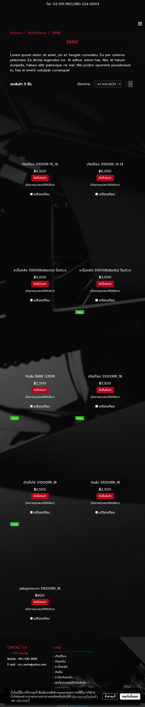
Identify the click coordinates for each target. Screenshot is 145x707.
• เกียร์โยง (59, 656)
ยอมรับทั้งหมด (130, 696)
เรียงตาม (85, 84)
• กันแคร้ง (59, 661)
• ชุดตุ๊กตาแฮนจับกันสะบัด (69, 682)
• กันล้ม (57, 672)
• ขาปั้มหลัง (60, 667)
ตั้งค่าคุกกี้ (110, 696)
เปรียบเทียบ (42, 194)
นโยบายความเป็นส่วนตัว (84, 696)
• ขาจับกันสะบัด (62, 677)
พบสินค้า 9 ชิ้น (21, 84)
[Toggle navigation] (140, 24)
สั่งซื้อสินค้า (40, 178)
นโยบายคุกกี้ (23, 700)
